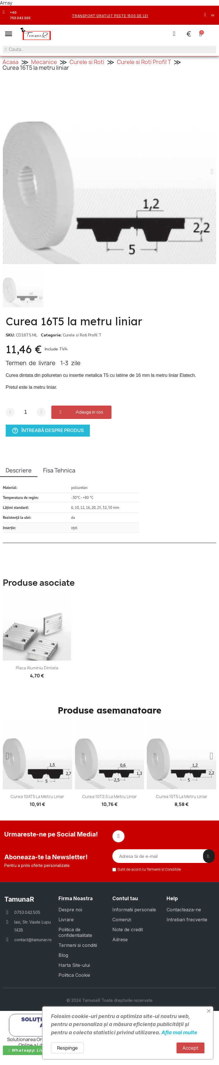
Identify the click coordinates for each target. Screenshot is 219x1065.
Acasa (11, 62)
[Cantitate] (26, 412)
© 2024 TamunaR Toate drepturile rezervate (109, 999)
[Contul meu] (174, 34)
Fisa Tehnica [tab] (59, 470)
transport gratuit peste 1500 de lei (110, 16)
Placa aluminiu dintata (37, 667)
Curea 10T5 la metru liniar (181, 796)
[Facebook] (118, 836)
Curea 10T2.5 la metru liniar (109, 796)
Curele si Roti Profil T (144, 62)
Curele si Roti (87, 62)
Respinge (67, 1048)
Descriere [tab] (19, 470)
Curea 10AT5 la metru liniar (37, 796)
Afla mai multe (179, 1032)
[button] (8, 34)
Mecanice (44, 62)
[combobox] (109, 49)
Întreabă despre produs (48, 430)
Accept (190, 1048)
